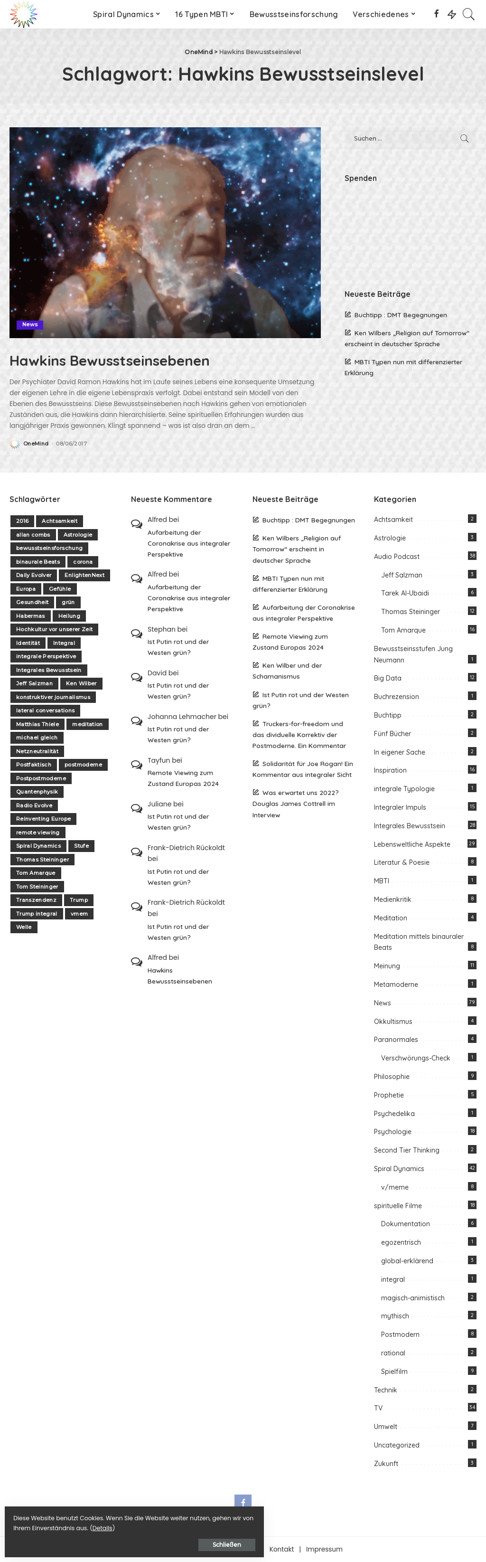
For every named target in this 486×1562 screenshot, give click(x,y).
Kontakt (282, 1549)
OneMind (35, 443)
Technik (385, 1390)
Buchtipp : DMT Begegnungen (401, 315)
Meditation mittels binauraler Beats (419, 942)
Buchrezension (396, 696)
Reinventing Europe (43, 818)
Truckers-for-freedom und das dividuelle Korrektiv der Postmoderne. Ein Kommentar (299, 734)
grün (68, 602)
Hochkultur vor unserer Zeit (54, 629)
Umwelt (385, 1426)
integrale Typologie (404, 789)
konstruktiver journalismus (53, 697)
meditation (87, 724)
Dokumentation (405, 1224)
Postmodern (400, 1334)
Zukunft (386, 1463)
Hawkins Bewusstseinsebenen (145, 358)
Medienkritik (392, 899)
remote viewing (38, 832)
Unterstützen (237, 1549)
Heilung (69, 616)
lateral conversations (45, 710)
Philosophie (392, 1076)
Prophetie (389, 1095)
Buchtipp (388, 715)
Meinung (387, 966)
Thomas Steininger (42, 859)
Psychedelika (394, 1113)
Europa (26, 589)
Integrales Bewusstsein (49, 670)
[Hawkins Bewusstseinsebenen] (165, 232)
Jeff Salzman (34, 683)
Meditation (390, 918)
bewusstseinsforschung (49, 548)
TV (378, 1408)
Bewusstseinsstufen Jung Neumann (413, 654)
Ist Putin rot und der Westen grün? (178, 646)
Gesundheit (32, 602)
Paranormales (396, 1039)
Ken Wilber (81, 683)
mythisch (395, 1316)
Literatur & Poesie (402, 862)
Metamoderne (396, 984)
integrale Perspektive (46, 656)
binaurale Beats (38, 562)
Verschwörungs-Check (415, 1058)
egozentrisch (401, 1242)
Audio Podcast (397, 556)
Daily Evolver (33, 575)
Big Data (388, 678)
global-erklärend (407, 1261)
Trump (79, 900)
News (30, 325)
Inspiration (390, 770)
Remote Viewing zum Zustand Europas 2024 (183, 777)
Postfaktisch (33, 764)
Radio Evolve (34, 805)
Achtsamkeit (59, 521)
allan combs (33, 534)
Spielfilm (394, 1371)
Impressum (324, 1549)
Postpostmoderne (41, 778)
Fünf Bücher (392, 733)
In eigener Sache (399, 752)
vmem (79, 913)
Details (106, 1525)
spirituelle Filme (398, 1206)
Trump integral (36, 913)
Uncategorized (397, 1445)
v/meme (395, 1187)
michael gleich (37, 737)
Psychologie (392, 1131)
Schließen (111, 1541)
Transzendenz (36, 900)
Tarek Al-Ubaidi (405, 593)
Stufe (81, 846)
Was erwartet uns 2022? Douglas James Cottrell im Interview (295, 803)
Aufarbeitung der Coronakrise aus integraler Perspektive (189, 543)
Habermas (30, 616)
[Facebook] (436, 14)
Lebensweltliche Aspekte (412, 844)
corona (83, 562)
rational (393, 1353)
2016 (22, 521)
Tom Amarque (36, 873)
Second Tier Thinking (406, 1150)
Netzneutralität (37, 751)
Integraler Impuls (400, 807)
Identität (28, 643)
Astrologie (78, 534)
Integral (64, 643)
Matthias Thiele (37, 724)
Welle (24, 927)
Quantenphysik (37, 791)
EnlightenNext (84, 575)
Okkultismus (393, 1021)
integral (393, 1279)
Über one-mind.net (174, 1549)
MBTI (381, 881)
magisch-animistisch (413, 1298)
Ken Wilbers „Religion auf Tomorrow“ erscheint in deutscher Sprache (296, 549)
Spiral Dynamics (38, 846)
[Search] (469, 14)
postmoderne (83, 764)
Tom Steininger (37, 886)
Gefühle (60, 589)
